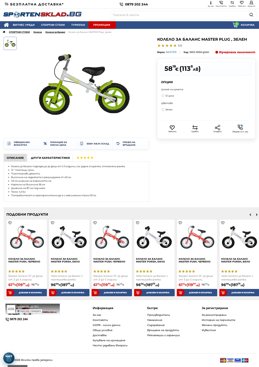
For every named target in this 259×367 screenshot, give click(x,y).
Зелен (167, 109)
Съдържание (156, 325)
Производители (158, 315)
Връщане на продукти (163, 330)
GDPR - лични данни (106, 325)
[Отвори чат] (9, 358)
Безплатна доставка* (34, 4)
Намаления (154, 320)
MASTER (171, 52)
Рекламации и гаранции (163, 335)
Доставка (100, 335)
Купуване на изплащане (109, 340)
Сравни (195, 129)
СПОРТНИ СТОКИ (53, 24)
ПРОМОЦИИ (101, 24)
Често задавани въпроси (110, 345)
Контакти (100, 320)
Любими (172, 129)
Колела (37, 32)
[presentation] (250, 214)
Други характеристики (50, 158)
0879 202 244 (134, 4)
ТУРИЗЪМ (78, 24)
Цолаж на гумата (172, 89)
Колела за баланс (55, 32)
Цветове (167, 103)
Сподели (217, 129)
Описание (15, 158)
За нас (97, 315)
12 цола (168, 95)
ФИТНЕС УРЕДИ (24, 24)
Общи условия (103, 330)
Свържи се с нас (240, 129)
